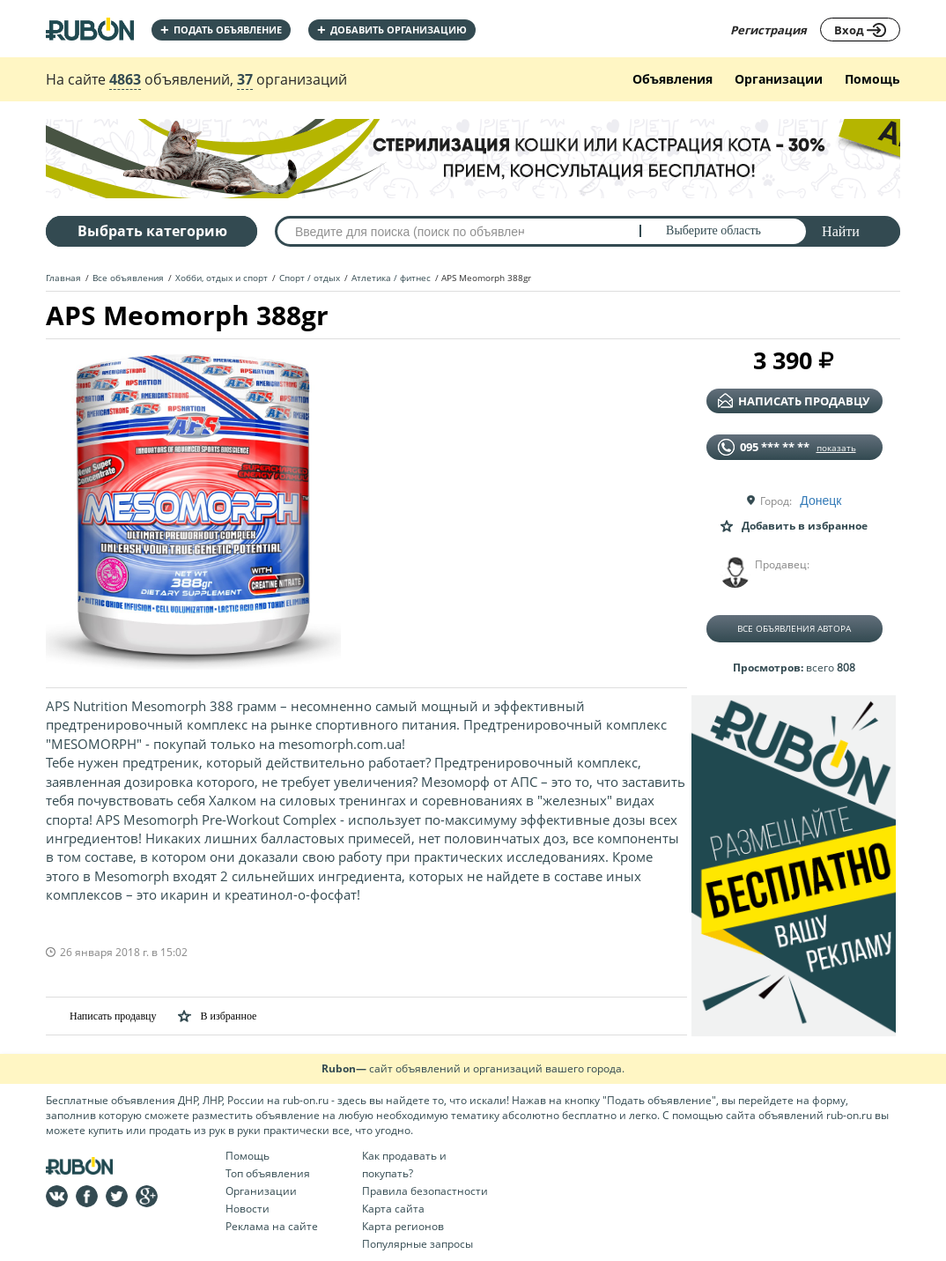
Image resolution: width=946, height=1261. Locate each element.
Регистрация (768, 30)
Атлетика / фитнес (391, 277)
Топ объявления (267, 1173)
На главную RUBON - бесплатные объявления (90, 28)
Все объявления (128, 277)
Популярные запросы (417, 1243)
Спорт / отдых (309, 277)
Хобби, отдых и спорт (221, 277)
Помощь (872, 78)
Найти (841, 231)
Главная (63, 277)
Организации (779, 78)
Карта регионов (403, 1226)
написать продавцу (793, 401)
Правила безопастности (425, 1190)
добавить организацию (392, 29)
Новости (247, 1208)
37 (245, 79)
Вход (860, 30)
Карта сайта (393, 1208)
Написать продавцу (101, 1015)
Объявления (672, 78)
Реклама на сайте (271, 1226)
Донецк (820, 500)
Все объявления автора (794, 628)
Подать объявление (221, 29)
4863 (125, 79)
